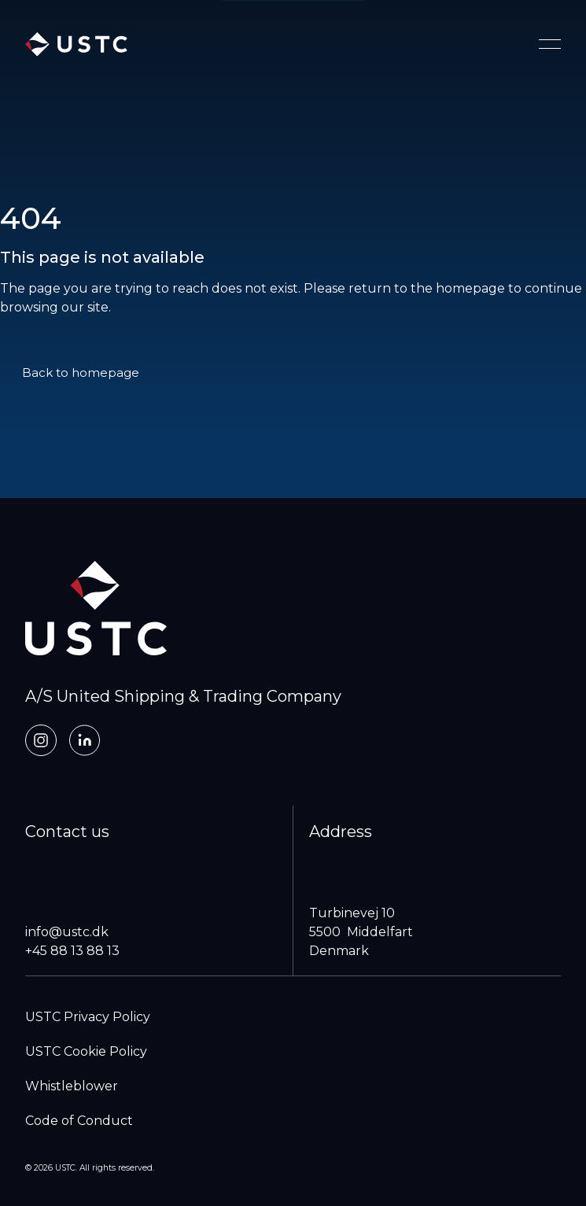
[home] (76, 44)
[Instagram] (41, 740)
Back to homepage (80, 372)
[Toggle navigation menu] (550, 44)
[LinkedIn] (85, 740)
